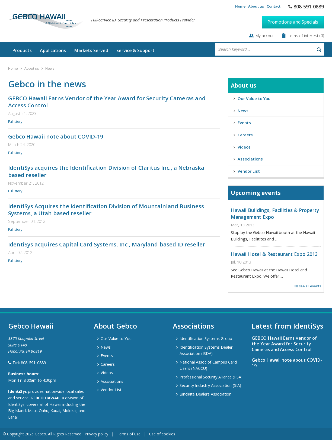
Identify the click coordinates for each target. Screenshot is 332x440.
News (49, 68)
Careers (245, 134)
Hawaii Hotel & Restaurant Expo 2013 (274, 254)
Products (22, 50)
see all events (308, 286)
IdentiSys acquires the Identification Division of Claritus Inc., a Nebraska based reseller (106, 171)
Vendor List (249, 171)
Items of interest (304, 35)
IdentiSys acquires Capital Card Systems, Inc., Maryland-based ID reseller (106, 244)
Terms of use (129, 433)
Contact (273, 6)
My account (266, 35)
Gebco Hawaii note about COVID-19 (55, 136)
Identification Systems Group (206, 338)
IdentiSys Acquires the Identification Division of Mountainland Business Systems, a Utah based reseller (106, 209)
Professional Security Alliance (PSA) (211, 377)
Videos (244, 147)
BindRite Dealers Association (205, 394)
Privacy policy (96, 433)
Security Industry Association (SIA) (210, 385)
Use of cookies (162, 433)
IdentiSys (17, 391)
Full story (15, 121)
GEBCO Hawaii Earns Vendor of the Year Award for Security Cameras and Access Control (107, 101)
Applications (53, 50)
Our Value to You (254, 98)
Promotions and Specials (292, 22)
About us (256, 6)
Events (244, 122)
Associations (250, 159)
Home (240, 6)
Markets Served (91, 50)
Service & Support (135, 50)
